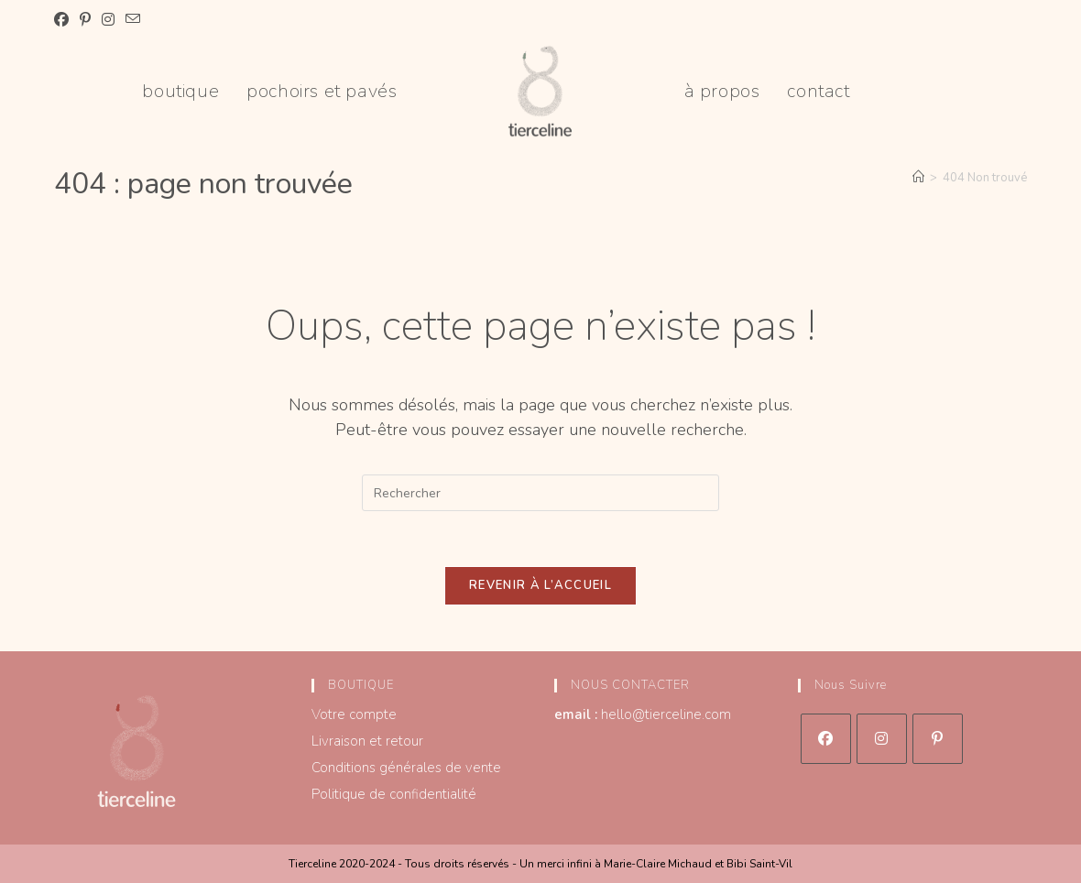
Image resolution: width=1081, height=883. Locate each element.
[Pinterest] (937, 739)
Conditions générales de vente (406, 767)
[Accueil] (918, 177)
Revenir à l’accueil (540, 585)
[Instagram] (882, 739)
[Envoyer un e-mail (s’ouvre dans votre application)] (133, 20)
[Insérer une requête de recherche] (540, 492)
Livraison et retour (367, 741)
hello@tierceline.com (666, 714)
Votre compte (354, 714)
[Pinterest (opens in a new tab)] (85, 20)
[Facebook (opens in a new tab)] (64, 20)
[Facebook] (826, 739)
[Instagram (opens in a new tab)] (108, 20)
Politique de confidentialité (393, 794)
